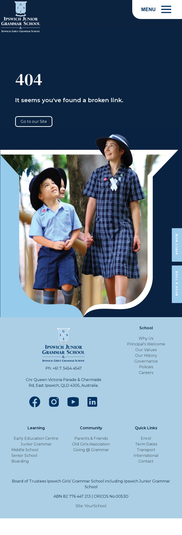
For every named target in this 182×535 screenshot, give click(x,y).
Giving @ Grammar (91, 450)
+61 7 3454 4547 (67, 368)
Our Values (146, 350)
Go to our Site (34, 121)
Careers (146, 372)
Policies (146, 367)
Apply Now (176, 243)
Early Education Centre (36, 438)
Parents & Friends (91, 438)
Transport (146, 450)
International (146, 455)
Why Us (146, 338)
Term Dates (146, 444)
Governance (146, 361)
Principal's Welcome (146, 344)
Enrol (146, 438)
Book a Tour (176, 283)
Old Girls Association (91, 444)
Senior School (24, 455)
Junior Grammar (36, 444)
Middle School (24, 450)
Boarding (20, 461)
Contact (146, 461)
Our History (146, 355)
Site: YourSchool (91, 506)
